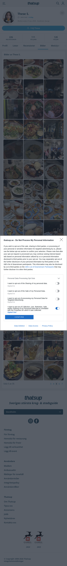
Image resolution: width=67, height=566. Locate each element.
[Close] (62, 240)
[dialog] (33, 283)
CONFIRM (19, 317)
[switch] (57, 283)
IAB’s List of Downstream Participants (39, 267)
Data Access (33, 326)
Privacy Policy (47, 326)
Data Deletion (19, 326)
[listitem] (33, 278)
